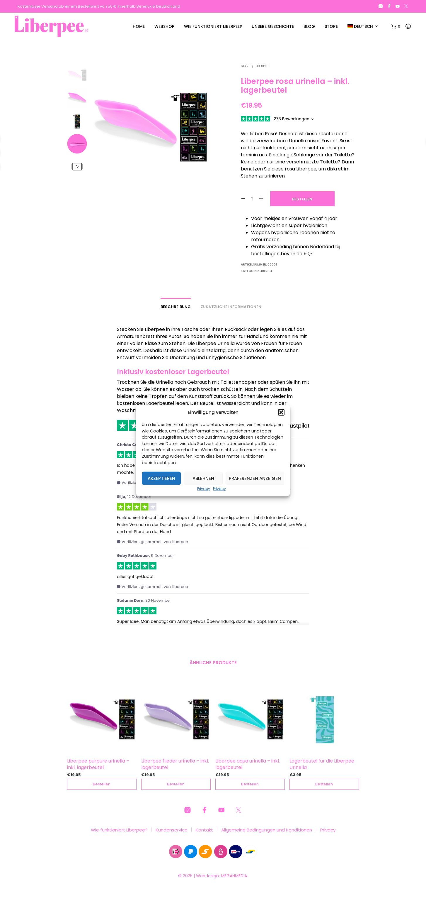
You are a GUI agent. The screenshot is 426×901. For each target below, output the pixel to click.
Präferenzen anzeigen (255, 478)
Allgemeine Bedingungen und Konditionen (266, 830)
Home (139, 26)
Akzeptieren (161, 478)
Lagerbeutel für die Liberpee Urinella (321, 764)
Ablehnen (203, 478)
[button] (281, 412)
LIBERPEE (261, 66)
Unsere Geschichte (273, 26)
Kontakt (204, 830)
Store (331, 26)
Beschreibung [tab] (176, 307)
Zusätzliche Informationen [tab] (231, 307)
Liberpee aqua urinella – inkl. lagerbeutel (247, 764)
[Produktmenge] (252, 198)
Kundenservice (172, 830)
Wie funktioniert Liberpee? (213, 26)
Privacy (203, 488)
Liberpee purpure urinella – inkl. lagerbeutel (98, 764)
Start (245, 66)
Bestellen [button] (102, 784)
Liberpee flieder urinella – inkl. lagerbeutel (175, 764)
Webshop (164, 26)
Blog (309, 26)
